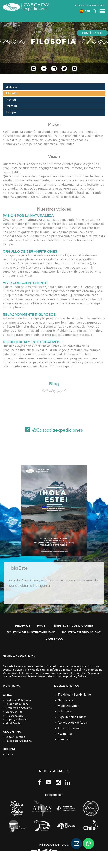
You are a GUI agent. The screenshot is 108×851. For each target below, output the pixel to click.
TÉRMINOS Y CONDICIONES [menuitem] (72, 625)
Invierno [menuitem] (64, 739)
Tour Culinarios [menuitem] (69, 728)
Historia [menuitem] (11, 87)
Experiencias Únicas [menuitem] (72, 717)
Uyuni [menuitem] (9, 754)
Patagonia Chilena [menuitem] (17, 704)
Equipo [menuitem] (11, 112)
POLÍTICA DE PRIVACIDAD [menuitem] (81, 632)
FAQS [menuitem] (41, 625)
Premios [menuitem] (11, 106)
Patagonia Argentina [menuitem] (19, 741)
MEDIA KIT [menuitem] (23, 625)
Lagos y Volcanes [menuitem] (16, 719)
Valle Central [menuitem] (14, 712)
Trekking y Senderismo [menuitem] (74, 694)
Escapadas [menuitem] (65, 734)
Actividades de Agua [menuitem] (72, 722)
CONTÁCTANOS (92, 33)
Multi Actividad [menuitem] (69, 706)
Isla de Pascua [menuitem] (14, 715)
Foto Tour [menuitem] (65, 711)
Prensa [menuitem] (11, 100)
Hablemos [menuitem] (54, 639)
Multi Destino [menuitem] (14, 723)
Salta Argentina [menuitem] (15, 737)
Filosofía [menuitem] (12, 93)
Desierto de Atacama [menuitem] (19, 708)
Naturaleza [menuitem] (66, 700)
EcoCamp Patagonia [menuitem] (18, 700)
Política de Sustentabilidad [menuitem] (31, 632)
